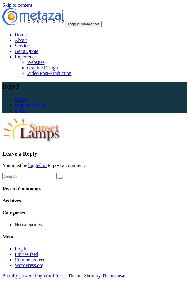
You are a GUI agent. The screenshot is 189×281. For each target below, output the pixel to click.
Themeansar (114, 275)
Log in (21, 248)
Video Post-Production (49, 73)
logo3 (20, 110)
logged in (37, 165)
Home (21, 34)
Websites (35, 62)
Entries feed (26, 254)
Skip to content (17, 5)
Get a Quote (26, 51)
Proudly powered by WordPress (34, 275)
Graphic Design (42, 67)
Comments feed (30, 259)
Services (23, 45)
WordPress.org (29, 265)
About (21, 40)
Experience (26, 56)
